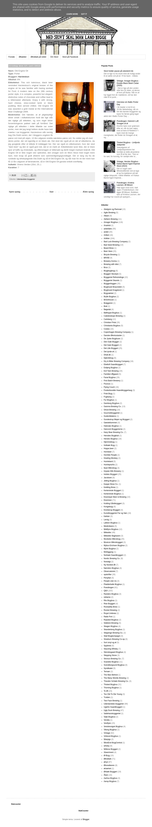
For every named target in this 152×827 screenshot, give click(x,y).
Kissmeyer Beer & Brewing (115, 497)
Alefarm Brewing (111, 219)
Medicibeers (109, 526)
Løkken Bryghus (110, 523)
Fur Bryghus (109, 400)
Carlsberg (108, 319)
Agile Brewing (109, 212)
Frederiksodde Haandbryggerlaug (118, 390)
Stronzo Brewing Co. (112, 659)
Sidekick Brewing (111, 623)
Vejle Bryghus (109, 717)
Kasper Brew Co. (111, 484)
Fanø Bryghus (110, 377)
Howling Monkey (111, 458)
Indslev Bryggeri (110, 474)
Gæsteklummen (110, 423)
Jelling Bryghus (110, 481)
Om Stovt (54, 57)
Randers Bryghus (111, 594)
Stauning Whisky (111, 649)
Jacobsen (108, 478)
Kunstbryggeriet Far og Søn (115, 513)
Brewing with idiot (111, 264)
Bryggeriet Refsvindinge (114, 277)
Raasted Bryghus (111, 620)
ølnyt (106, 762)
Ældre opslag (88, 192)
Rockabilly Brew (110, 607)
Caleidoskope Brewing (113, 316)
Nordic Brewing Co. (112, 558)
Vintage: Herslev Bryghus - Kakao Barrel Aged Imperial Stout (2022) (128, 163)
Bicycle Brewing (110, 254)
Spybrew (107, 646)
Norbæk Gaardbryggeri (113, 555)
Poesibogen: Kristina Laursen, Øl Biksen (125, 184)
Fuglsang (107, 397)
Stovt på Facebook (70, 57)
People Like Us (110, 581)
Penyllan (107, 578)
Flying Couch (109, 387)
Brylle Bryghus (110, 296)
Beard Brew (109, 248)
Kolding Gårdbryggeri (113, 503)
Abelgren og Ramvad (113, 209)
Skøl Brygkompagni (112, 636)
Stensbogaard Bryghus (113, 652)
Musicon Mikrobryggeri (113, 542)
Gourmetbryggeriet (112, 413)
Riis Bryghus (109, 600)
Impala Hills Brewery (112, 471)
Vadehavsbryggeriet (112, 713)
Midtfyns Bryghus (111, 529)
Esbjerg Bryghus (111, 367)
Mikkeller (107, 532)
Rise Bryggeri (109, 604)
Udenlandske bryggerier (26, 179)
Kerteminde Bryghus (112, 494)
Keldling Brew (109, 487)
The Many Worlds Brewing (115, 678)
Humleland (108, 461)
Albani (106, 216)
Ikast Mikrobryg (110, 468)
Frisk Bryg (108, 393)
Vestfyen (107, 723)
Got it (84, 14)
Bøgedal (107, 309)
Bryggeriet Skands (111, 280)
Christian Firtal (110, 322)
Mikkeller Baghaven (112, 536)
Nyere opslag (14, 192)
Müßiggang (108, 552)
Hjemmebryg (109, 442)
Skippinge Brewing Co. (113, 633)
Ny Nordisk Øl (109, 565)
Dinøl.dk (107, 355)
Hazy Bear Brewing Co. (114, 432)
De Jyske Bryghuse (112, 338)
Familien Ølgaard (111, 374)
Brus (106, 267)
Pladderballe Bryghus (113, 584)
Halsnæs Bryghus (111, 426)
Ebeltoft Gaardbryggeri (113, 364)
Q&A (106, 591)
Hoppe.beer (109, 448)
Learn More (72, 14)
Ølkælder (23, 57)
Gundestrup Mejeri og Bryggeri (117, 419)
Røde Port (108, 617)
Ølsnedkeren (109, 765)
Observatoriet (109, 571)
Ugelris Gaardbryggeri (113, 707)
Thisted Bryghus (110, 684)
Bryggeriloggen (110, 283)
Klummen (108, 500)
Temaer (107, 671)
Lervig (106, 520)
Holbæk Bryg (109, 445)
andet (106, 232)
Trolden (107, 697)
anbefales (108, 229)
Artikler (107, 238)
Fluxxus (107, 384)
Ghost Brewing (110, 410)
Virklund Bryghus (111, 736)
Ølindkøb (107, 759)
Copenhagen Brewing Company (117, 332)
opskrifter (107, 574)
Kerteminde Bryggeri (112, 490)
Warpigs (107, 739)
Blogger (86, 819)
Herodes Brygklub (111, 436)
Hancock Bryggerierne (113, 429)
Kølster (107, 516)
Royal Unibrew (110, 613)
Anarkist (107, 225)
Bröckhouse (109, 300)
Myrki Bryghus (110, 549)
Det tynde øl (109, 351)
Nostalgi (107, 562)
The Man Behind (111, 675)
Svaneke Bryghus (111, 662)
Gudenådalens (110, 416)
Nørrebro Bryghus (111, 568)
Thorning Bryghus (111, 688)
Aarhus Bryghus (110, 778)
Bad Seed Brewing (111, 245)
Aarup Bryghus (110, 781)
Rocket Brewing (110, 610)
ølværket (107, 768)
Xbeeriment (108, 752)
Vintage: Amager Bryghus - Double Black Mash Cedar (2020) (128, 83)
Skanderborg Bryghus (113, 629)
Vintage (107, 733)
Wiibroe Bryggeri (111, 749)
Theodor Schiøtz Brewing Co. (116, 681)
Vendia (107, 720)
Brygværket (108, 293)
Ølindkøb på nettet (38, 57)
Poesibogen (109, 587)
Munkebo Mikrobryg (112, 539)
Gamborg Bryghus (111, 403)
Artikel (106, 235)
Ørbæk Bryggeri (110, 772)
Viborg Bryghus (110, 730)
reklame (107, 597)
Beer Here (108, 251)
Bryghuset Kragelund (112, 290)
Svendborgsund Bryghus (114, 665)
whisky (106, 746)
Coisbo (107, 329)
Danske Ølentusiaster (113, 335)
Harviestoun (23, 76)
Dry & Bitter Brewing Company (117, 361)
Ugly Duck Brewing (112, 710)
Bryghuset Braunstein (113, 287)
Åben (106, 775)
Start (51, 192)
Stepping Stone (110, 655)
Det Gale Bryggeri (111, 345)
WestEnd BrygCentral (113, 743)
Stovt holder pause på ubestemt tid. (119, 71)
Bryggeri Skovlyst (111, 274)
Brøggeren (108, 303)
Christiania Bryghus (112, 325)
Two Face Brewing (111, 701)
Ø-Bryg (107, 755)
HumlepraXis (109, 465)
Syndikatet (108, 668)
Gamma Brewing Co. (112, 406)
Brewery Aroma (110, 261)
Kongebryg (108, 507)
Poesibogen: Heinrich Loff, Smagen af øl (128, 122)
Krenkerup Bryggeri (112, 510)
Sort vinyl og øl (110, 642)
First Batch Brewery (112, 380)
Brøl (105, 306)
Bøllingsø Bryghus (111, 313)
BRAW (106, 258)
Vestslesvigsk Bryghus (113, 726)
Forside (11, 57)
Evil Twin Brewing (111, 371)
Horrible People (110, 455)
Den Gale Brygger (111, 342)
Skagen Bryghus (111, 626)
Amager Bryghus (111, 222)
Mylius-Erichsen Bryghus (114, 545)
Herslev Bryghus (111, 439)
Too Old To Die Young (113, 694)
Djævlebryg (108, 358)
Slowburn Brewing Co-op (114, 639)
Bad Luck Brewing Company (116, 241)
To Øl (106, 691)
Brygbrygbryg (109, 271)
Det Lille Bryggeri (111, 348)
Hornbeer (108, 452)
